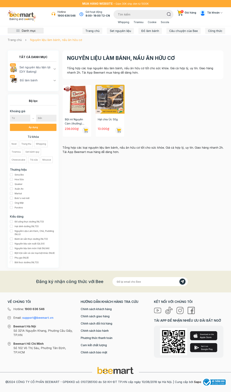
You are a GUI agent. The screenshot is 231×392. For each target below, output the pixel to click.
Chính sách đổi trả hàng (96, 323)
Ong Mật (17, 203)
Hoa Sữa (17, 179)
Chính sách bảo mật (94, 352)
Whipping (123, 22)
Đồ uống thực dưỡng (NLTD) (27, 221)
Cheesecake (18, 159)
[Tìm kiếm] (169, 14)
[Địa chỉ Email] (150, 281)
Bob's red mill (19, 198)
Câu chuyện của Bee (183, 31)
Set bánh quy (32, 151)
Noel (14, 144)
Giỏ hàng (186, 12)
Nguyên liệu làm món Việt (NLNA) (29, 248)
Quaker (16, 184)
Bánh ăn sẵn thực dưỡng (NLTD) (29, 239)
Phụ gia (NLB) (19, 257)
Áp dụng (33, 127)
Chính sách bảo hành (95, 330)
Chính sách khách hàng (96, 309)
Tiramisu (138, 22)
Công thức (215, 31)
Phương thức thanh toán (96, 338)
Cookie (152, 22)
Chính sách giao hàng (95, 316)
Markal (16, 193)
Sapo (197, 382)
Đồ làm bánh (150, 31)
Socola (165, 22)
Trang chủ (92, 31)
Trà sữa (34, 159)
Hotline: (29, 309)
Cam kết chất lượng (94, 345)
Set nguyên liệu (120, 31)
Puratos (16, 207)
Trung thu (26, 144)
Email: (33, 317)
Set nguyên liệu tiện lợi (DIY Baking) (30, 69)
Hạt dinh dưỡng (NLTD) (24, 226)
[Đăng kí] (182, 281)
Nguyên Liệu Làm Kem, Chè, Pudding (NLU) (33, 232)
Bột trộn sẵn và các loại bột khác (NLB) (32, 253)
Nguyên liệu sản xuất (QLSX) (27, 243)
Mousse (46, 159)
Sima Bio (17, 174)
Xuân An (16, 188)
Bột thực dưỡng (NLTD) (24, 262)
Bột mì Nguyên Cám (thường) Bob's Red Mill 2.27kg (74, 122)
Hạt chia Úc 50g (108, 119)
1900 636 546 (67, 15)
